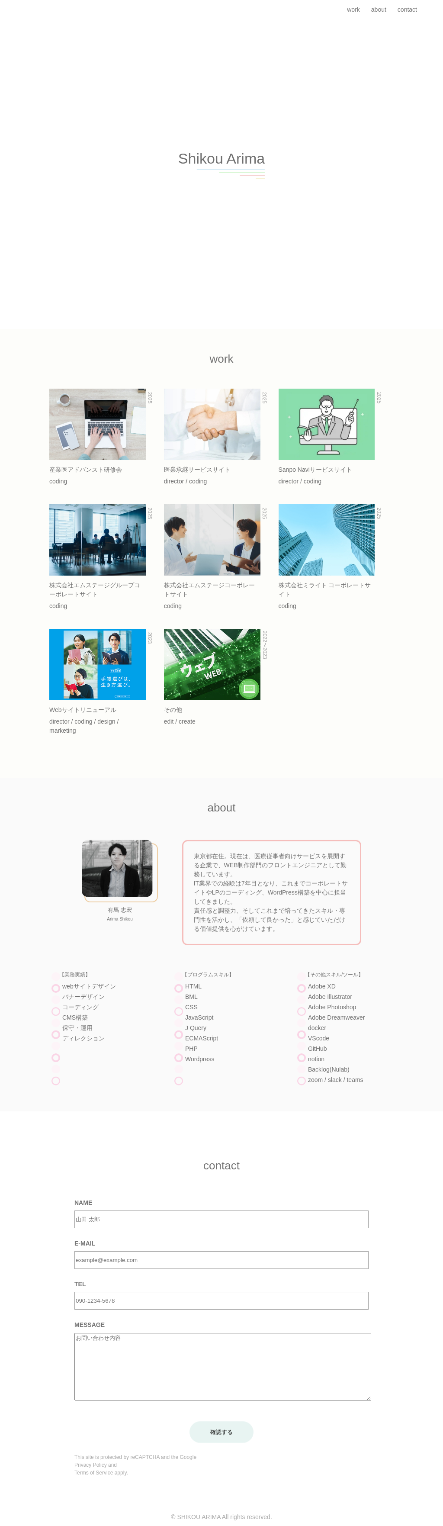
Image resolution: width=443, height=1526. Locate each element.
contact (407, 9)
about (378, 9)
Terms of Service (93, 1487)
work (353, 9)
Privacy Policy (90, 1479)
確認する (221, 1445)
